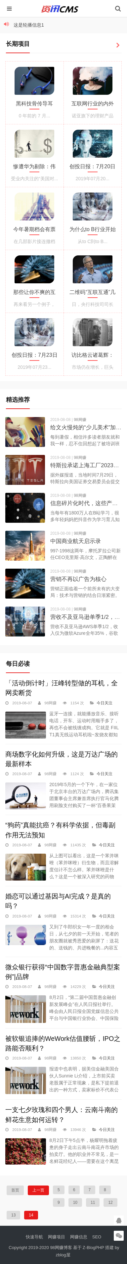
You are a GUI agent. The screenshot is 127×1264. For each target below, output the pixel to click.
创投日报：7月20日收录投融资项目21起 (92, 168)
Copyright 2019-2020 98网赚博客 (40, 1247)
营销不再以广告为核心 (78, 579)
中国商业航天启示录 (75, 541)
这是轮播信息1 (29, 25)
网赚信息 (78, 1236)
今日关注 (104, 703)
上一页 (38, 1190)
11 (93, 1202)
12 (110, 1202)
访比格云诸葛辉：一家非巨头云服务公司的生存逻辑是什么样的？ (92, 356)
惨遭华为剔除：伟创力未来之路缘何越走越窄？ (34, 168)
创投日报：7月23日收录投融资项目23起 (35, 356)
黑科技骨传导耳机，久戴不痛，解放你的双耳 (34, 105)
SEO (96, 1236)
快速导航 (34, 1236)
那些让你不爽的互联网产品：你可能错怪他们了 (34, 293)
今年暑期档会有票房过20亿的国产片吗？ (34, 230)
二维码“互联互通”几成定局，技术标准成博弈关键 (92, 293)
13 (13, 1215)
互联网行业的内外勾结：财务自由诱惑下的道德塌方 (92, 105)
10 (75, 1202)
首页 (15, 1190)
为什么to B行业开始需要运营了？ (92, 230)
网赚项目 (56, 1236)
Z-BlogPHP (93, 1247)
